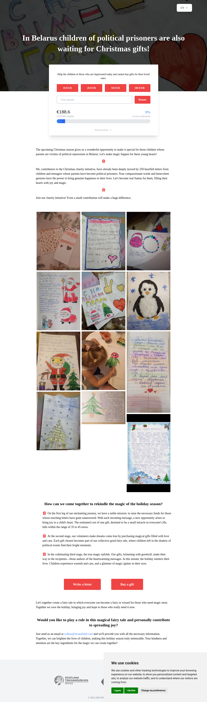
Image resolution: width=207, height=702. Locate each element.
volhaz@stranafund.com (78, 634)
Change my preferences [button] (153, 690)
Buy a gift (127, 584)
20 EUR (91, 88)
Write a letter (82, 584)
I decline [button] (131, 690)
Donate (143, 99)
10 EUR (67, 88)
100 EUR (140, 88)
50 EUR (115, 88)
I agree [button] (117, 690)
